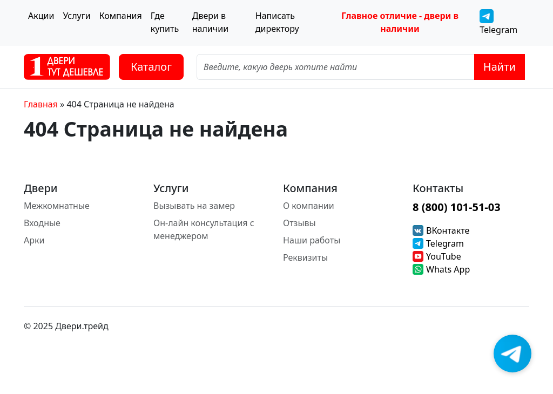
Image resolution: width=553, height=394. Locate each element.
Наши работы (311, 240)
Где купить (165, 22)
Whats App (448, 269)
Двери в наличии (210, 22)
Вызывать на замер (194, 206)
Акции (41, 16)
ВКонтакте (447, 230)
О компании (308, 206)
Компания (120, 16)
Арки (34, 240)
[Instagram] (501, 326)
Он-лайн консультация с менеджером (203, 229)
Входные (42, 223)
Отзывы (299, 223)
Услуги (76, 16)
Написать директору (277, 22)
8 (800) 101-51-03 (457, 207)
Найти (499, 66)
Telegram (498, 22)
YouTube (443, 256)
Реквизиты (305, 257)
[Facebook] (522, 326)
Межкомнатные (57, 206)
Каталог (151, 66)
